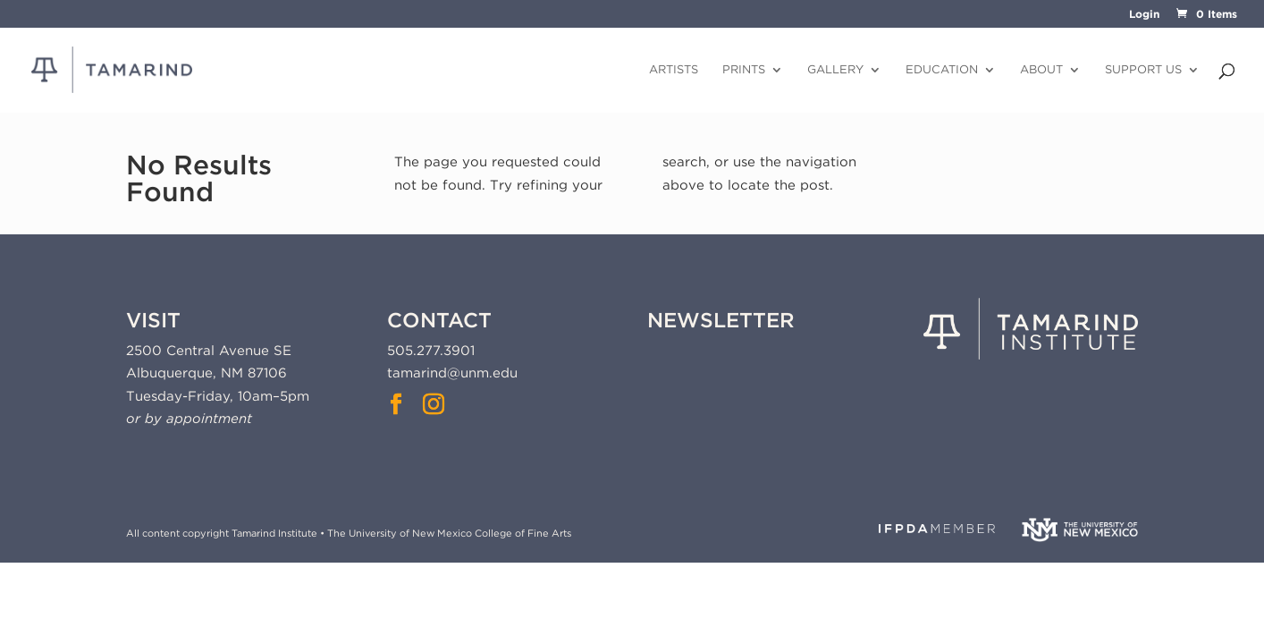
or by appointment (189, 419)
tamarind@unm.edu (452, 373)
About (1041, 70)
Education (942, 70)
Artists (673, 70)
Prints (743, 70)
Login (1144, 15)
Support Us (1143, 70)
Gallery (835, 70)
